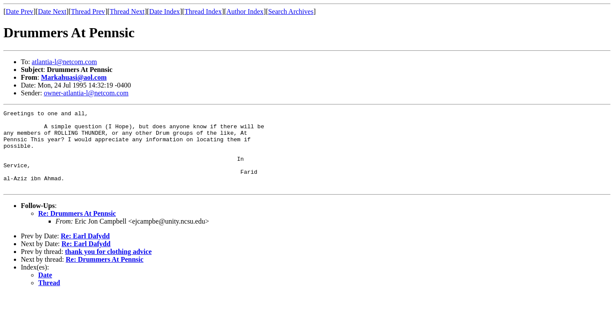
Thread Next (127, 11)
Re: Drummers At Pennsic (77, 229)
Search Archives (290, 11)
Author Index (245, 11)
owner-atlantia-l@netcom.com (86, 93)
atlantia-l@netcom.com (64, 61)
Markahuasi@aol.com (73, 77)
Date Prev (19, 11)
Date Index (164, 11)
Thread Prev (88, 11)
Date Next (52, 11)
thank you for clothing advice (108, 267)
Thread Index (203, 11)
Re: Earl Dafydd (85, 251)
